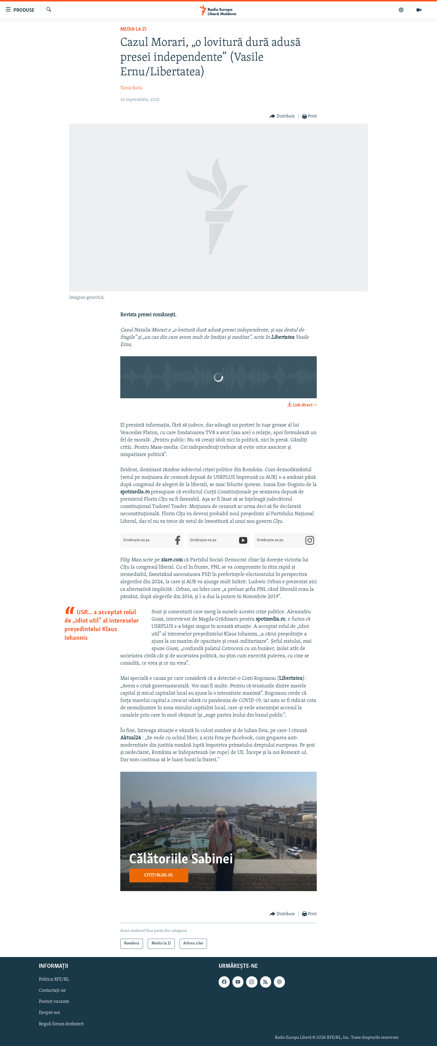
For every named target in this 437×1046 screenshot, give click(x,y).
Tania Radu (131, 88)
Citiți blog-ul (158, 875)
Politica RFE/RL (54, 979)
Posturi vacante (54, 1001)
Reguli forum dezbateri (61, 1023)
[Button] (282, 117)
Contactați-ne (52, 990)
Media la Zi (133, 29)
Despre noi (49, 1012)
